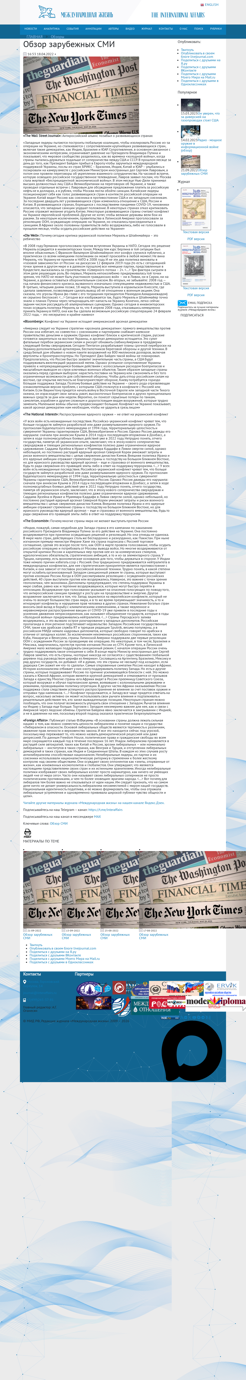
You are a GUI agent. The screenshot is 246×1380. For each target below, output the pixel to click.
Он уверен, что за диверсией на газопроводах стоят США (200, 116)
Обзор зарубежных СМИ (37, 936)
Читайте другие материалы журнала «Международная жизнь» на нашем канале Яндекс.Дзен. (93, 803)
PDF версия (196, 239)
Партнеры (84, 974)
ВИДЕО (130, 29)
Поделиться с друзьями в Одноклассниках (200, 82)
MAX (97, 816)
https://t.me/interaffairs (105, 809)
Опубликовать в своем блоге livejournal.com (197, 55)
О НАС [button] (183, 29)
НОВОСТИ (30, 29)
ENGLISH (209, 5)
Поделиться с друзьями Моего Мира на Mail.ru (198, 75)
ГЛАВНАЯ (35, 36)
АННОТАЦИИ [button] (93, 29)
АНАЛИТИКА (52, 29)
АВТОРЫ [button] (113, 29)
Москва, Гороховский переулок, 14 (41, 983)
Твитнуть (187, 49)
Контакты (32, 974)
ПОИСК (198, 29)
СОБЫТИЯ (73, 29)
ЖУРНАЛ (146, 29)
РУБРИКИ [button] (216, 29)
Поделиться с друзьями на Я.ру (200, 62)
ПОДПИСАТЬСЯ (192, 315)
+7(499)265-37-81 (40, 999)
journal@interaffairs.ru (40, 993)
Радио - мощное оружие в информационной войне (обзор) (201, 145)
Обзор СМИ (59, 823)
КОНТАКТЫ (166, 29)
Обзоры (57, 36)
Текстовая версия (196, 232)
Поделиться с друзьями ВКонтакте (198, 68)
